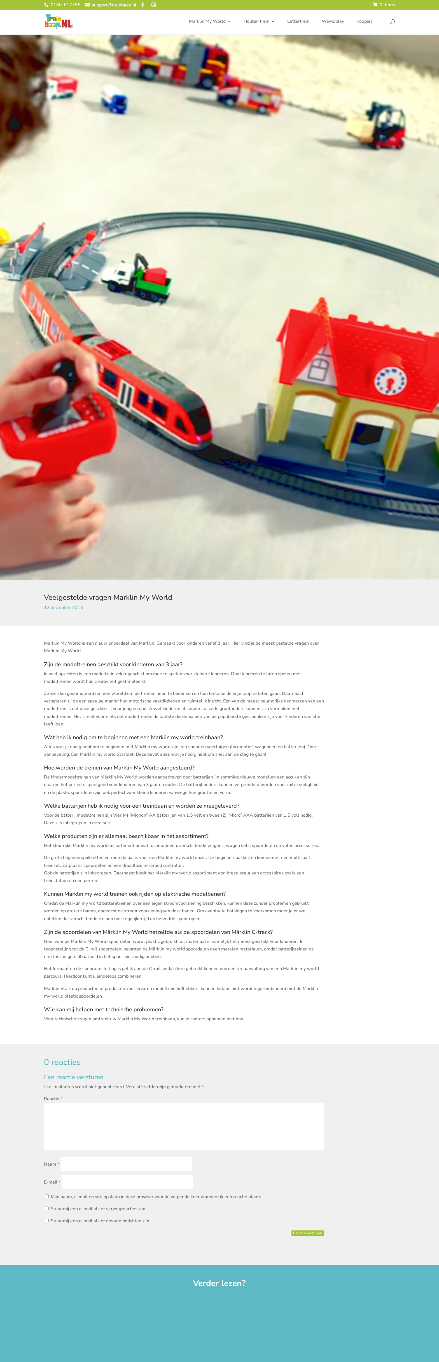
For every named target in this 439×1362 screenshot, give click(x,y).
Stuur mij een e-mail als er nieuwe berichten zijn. (100, 1221)
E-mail (52, 1182)
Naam (51, 1164)
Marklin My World (207, 22)
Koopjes (364, 22)
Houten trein (256, 22)
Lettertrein (298, 22)
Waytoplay (333, 22)
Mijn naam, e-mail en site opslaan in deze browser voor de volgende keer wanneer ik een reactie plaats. (156, 1197)
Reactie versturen (307, 1233)
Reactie (53, 1099)
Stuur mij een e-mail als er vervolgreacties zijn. (98, 1209)
